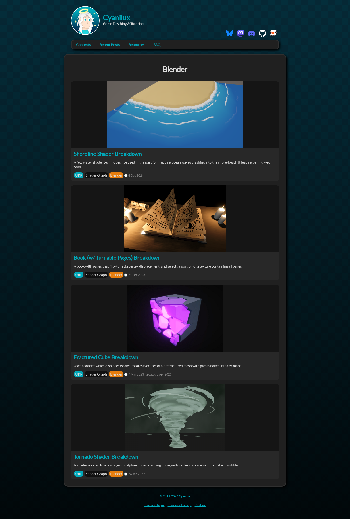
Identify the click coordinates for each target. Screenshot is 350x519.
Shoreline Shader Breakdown (108, 153)
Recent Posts (110, 44)
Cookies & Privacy (180, 505)
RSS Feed (200, 505)
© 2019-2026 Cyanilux (175, 496)
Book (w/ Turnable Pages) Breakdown (117, 257)
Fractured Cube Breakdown (106, 357)
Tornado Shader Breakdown (106, 456)
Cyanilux (116, 17)
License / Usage (154, 505)
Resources (136, 44)
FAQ (156, 44)
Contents (83, 44)
